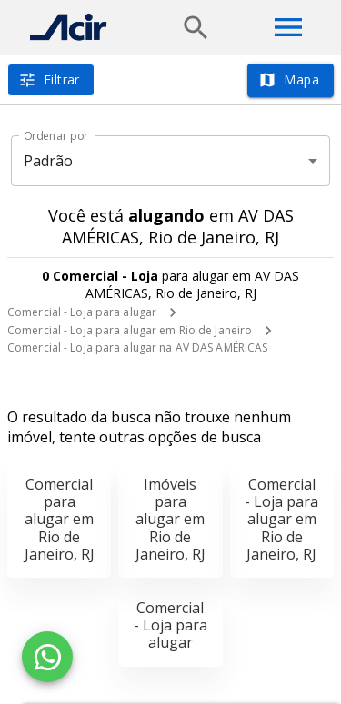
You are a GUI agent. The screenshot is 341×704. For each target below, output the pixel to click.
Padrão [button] (49, 161)
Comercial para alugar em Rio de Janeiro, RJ (60, 519)
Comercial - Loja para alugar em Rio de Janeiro (129, 330)
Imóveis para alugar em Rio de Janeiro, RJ (170, 519)
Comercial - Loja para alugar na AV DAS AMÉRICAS (137, 347)
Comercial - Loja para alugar (81, 312)
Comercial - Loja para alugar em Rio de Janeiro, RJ (281, 519)
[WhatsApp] (47, 656)
